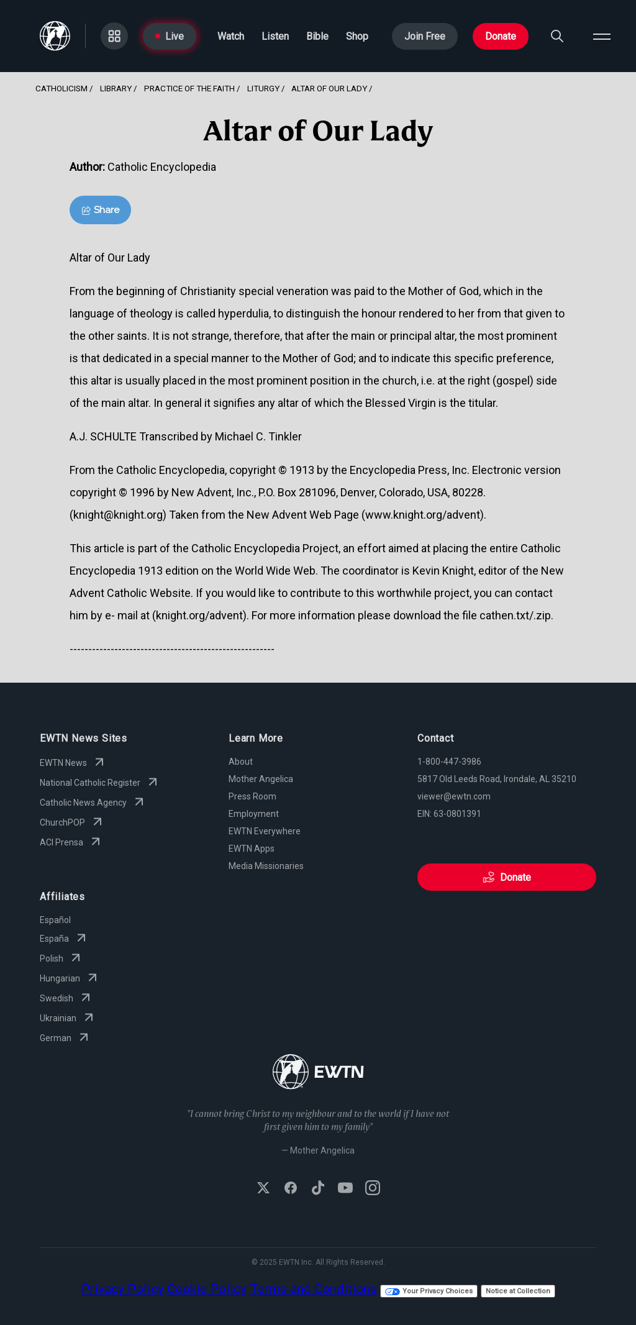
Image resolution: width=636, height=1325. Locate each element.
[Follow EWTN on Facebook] (290, 1189)
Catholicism (61, 88)
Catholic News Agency (93, 802)
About (241, 762)
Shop (357, 36)
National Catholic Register (100, 782)
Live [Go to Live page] (169, 36)
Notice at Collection (518, 1291)
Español (55, 920)
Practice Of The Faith (189, 88)
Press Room (252, 796)
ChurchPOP (72, 822)
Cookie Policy (207, 1289)
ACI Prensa (71, 842)
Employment (254, 814)
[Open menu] (602, 36)
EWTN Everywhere (265, 831)
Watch (230, 36)
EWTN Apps (252, 849)
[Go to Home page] (55, 36)
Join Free (424, 36)
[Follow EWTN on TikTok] (318, 1189)
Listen (275, 36)
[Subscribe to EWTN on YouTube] (345, 1189)
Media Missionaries (266, 866)
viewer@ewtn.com (454, 796)
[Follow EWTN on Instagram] (372, 1189)
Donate (500, 36)
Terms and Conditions (313, 1289)
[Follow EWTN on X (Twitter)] (263, 1189)
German (65, 1038)
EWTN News (73, 763)
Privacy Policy (122, 1289)
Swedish (66, 998)
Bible (317, 36)
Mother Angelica (261, 779)
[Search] (557, 36)
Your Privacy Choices (429, 1291)
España (64, 938)
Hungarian (70, 978)
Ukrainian (68, 1018)
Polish (61, 958)
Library (116, 88)
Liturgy (263, 88)
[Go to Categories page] (114, 36)
